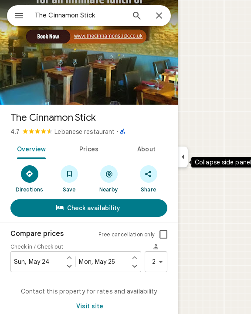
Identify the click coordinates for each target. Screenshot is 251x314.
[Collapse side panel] (183, 157)
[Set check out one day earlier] (134, 257)
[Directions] (29, 178)
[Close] (159, 16)
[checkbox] (163, 234)
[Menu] (19, 16)
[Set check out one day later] (134, 266)
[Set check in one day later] (69, 266)
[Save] (69, 178)
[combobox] (80, 15)
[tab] (29, 148)
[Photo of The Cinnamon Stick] (89, 52)
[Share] (148, 178)
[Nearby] (109, 178)
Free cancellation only (126, 234)
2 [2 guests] (159, 262)
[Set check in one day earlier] (69, 257)
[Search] (136, 16)
